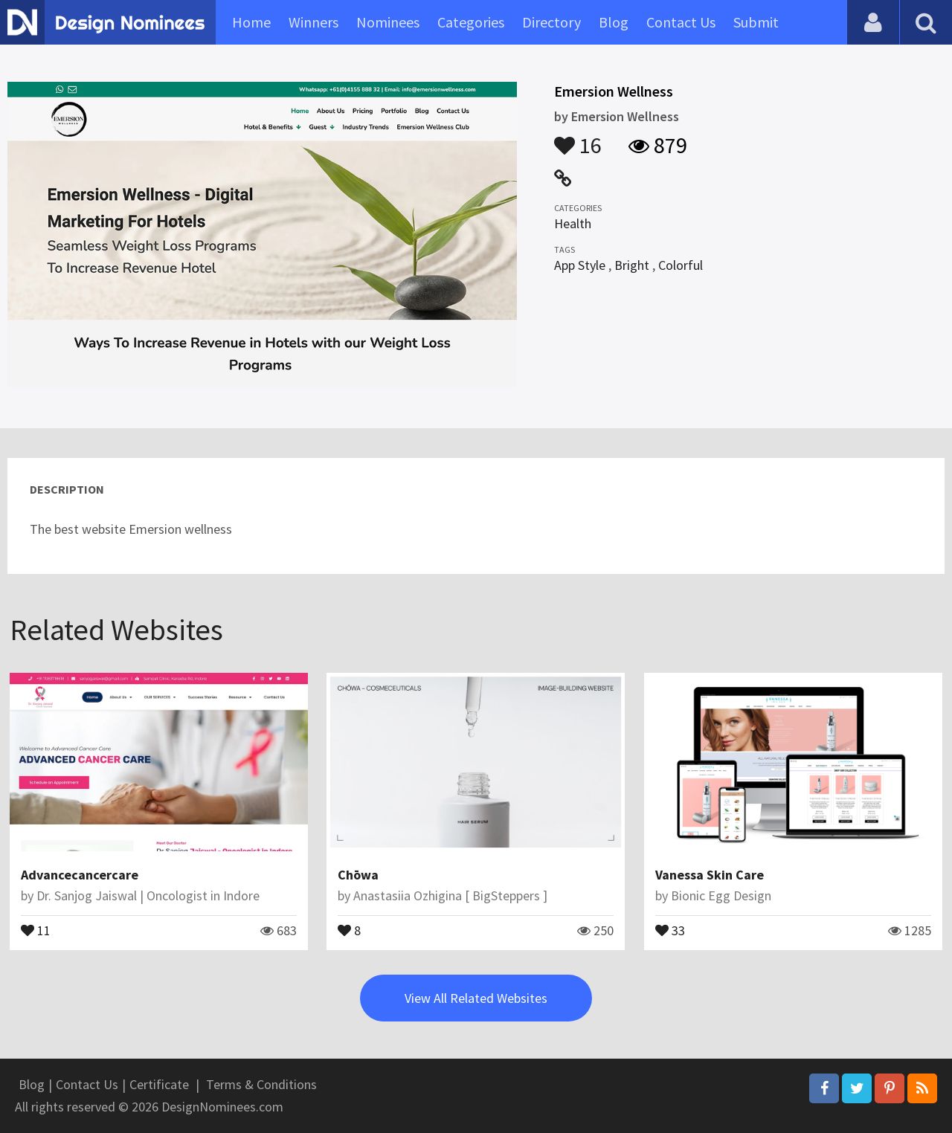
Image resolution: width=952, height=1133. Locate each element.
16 (578, 138)
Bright (631, 265)
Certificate (159, 1084)
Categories (470, 22)
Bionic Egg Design (721, 895)
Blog (613, 22)
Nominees (387, 22)
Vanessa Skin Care (709, 874)
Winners (313, 22)
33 (670, 929)
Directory (551, 22)
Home (251, 22)
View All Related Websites (476, 998)
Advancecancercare (79, 874)
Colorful (680, 265)
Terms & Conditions (261, 1084)
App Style (579, 265)
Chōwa (358, 874)
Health (572, 223)
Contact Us (680, 22)
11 (36, 929)
